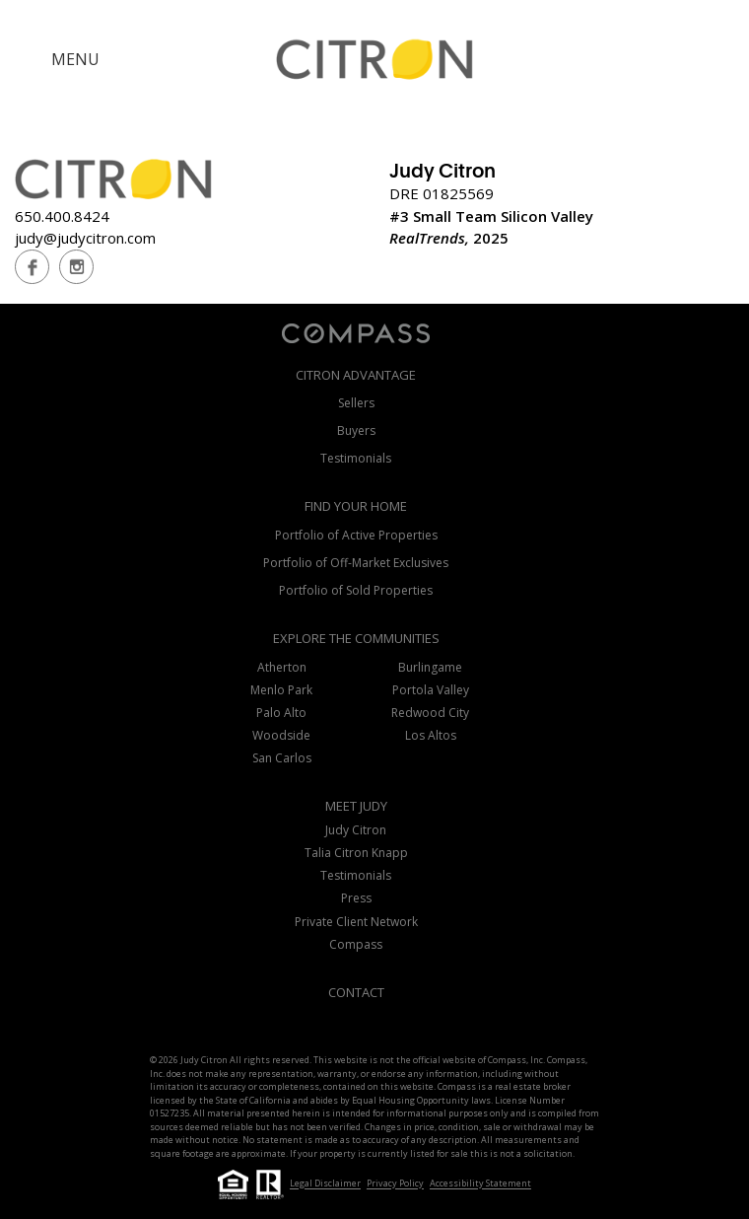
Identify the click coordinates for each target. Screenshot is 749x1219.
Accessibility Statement (480, 1184)
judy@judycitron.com (85, 238)
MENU (75, 59)
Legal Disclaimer (325, 1184)
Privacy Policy (395, 1184)
